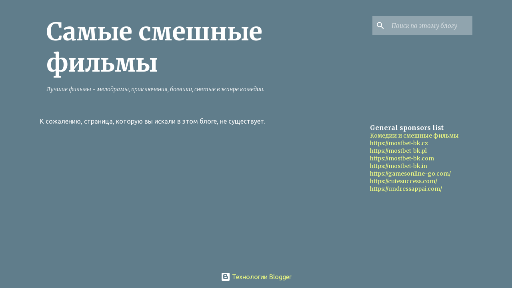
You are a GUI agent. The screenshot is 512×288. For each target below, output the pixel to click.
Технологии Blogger (256, 276)
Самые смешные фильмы (154, 47)
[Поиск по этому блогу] (430, 25)
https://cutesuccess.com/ (403, 181)
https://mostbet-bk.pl (398, 150)
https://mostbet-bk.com (402, 158)
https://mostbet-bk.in (398, 166)
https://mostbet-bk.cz (399, 143)
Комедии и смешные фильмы (414, 135)
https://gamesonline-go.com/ (410, 173)
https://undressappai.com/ (406, 188)
